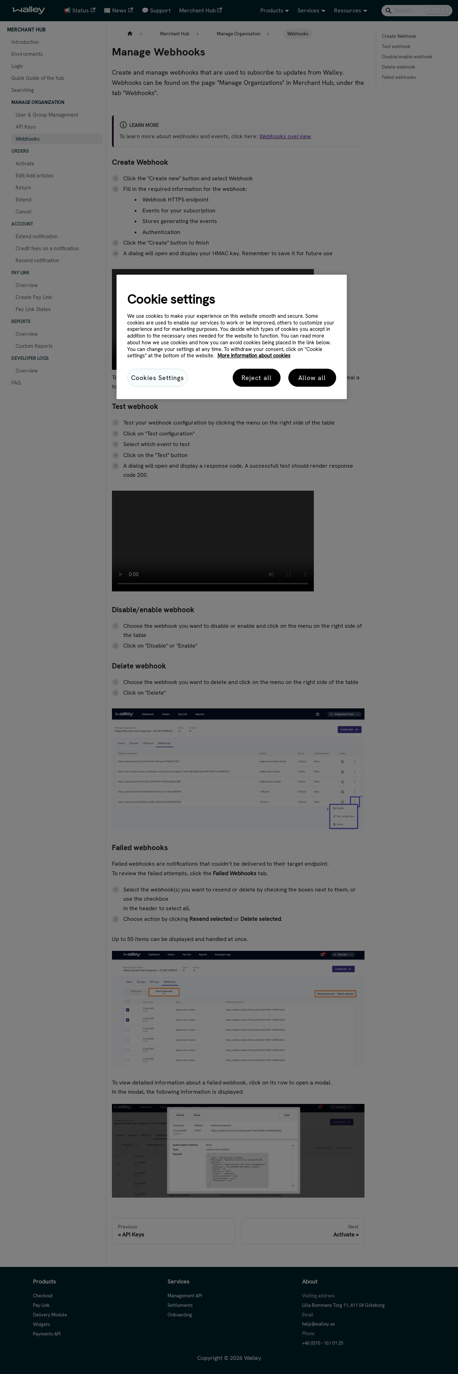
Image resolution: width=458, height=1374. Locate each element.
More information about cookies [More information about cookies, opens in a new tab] (253, 355)
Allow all (312, 378)
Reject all (257, 378)
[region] (232, 337)
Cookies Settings (157, 378)
